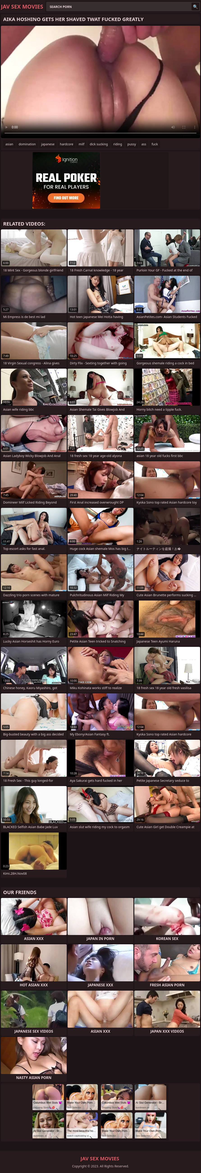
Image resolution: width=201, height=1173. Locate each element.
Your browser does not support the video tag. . (100, 82)
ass (143, 144)
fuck (155, 144)
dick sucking (99, 144)
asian (9, 144)
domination (27, 144)
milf (81, 144)
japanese (48, 144)
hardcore (66, 144)
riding (117, 144)
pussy (132, 144)
